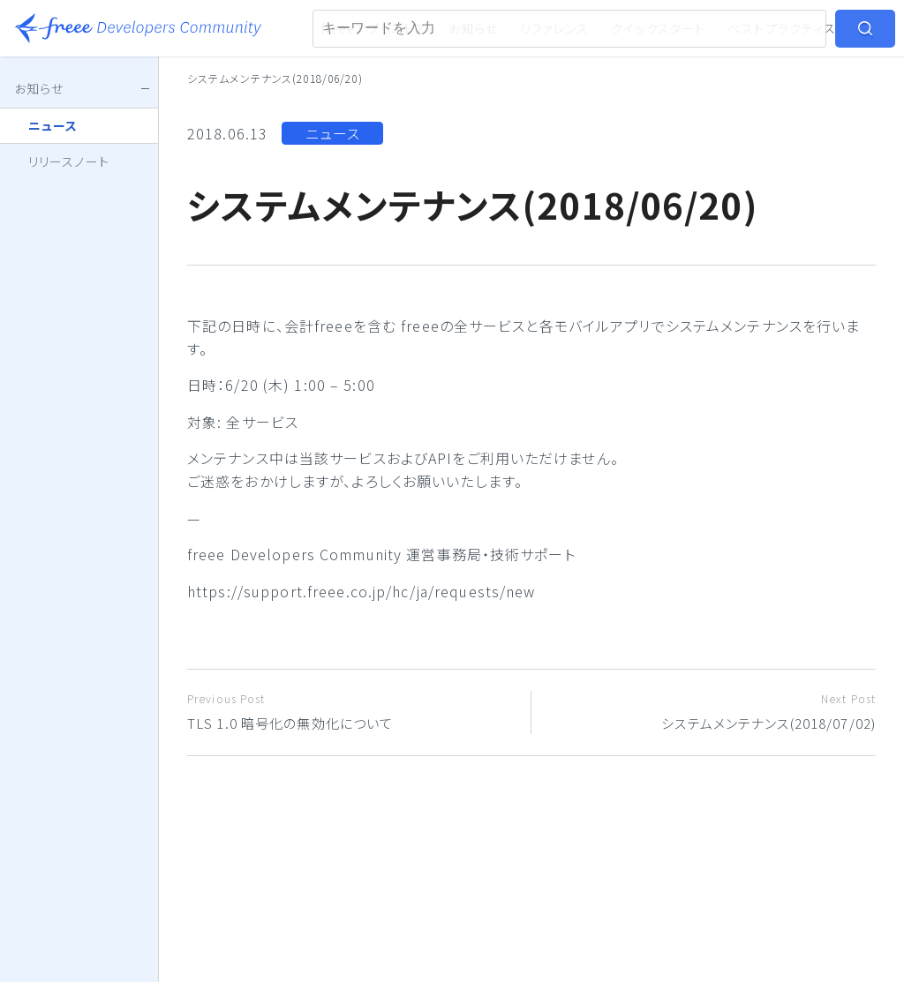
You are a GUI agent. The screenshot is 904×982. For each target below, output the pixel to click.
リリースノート (68, 161)
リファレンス (555, 28)
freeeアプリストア (373, 28)
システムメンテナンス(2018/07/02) (710, 711)
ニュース (332, 133)
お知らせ (473, 28)
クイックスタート (658, 28)
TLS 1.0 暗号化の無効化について (352, 711)
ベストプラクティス (781, 28)
